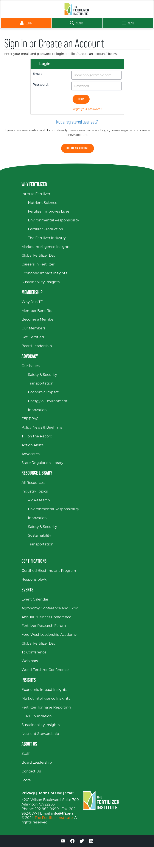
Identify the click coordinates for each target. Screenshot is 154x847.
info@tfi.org (62, 813)
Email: (37, 74)
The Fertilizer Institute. (54, 818)
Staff (69, 793)
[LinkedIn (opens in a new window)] (91, 841)
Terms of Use (50, 793)
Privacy (28, 793)
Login (81, 99)
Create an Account (78, 148)
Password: (40, 84)
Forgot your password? (87, 109)
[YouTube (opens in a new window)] (62, 841)
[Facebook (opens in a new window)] (72, 841)
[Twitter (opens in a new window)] (81, 841)
